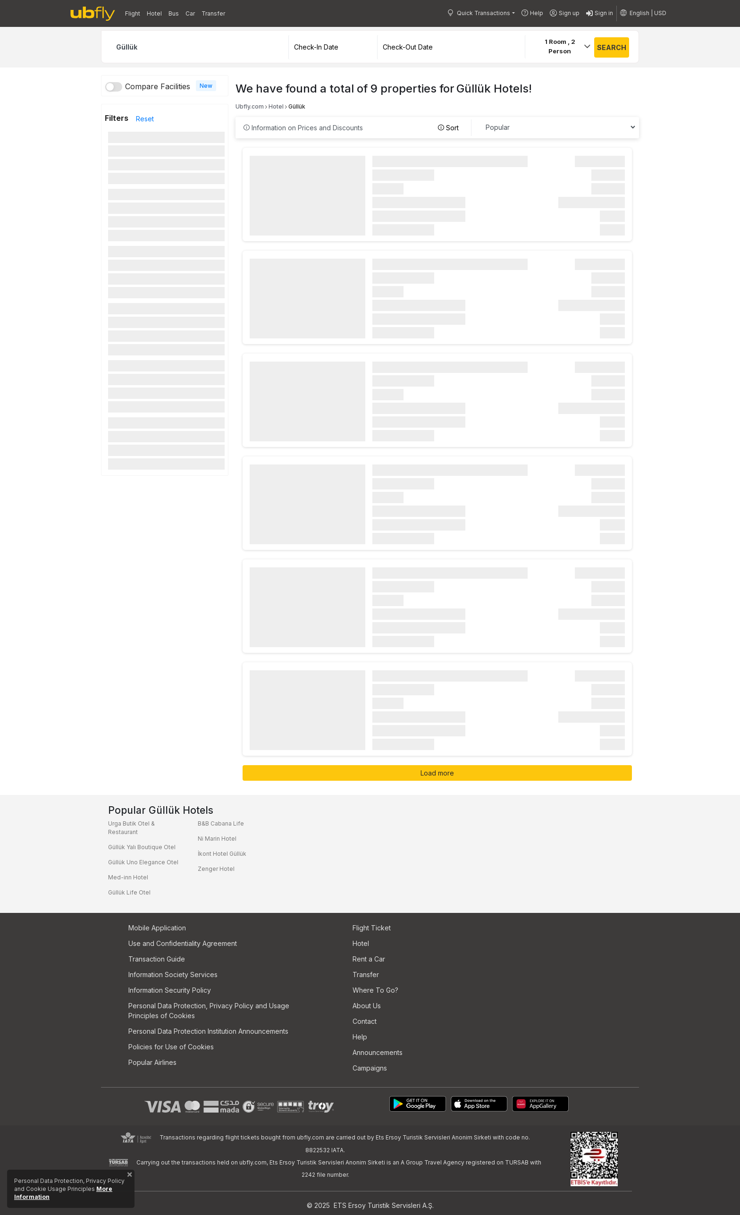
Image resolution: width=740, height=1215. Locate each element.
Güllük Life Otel (129, 892)
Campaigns (370, 1068)
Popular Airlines (152, 1062)
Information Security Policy (169, 990)
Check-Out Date (408, 47)
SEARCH (611, 47)
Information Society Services (173, 974)
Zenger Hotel (216, 868)
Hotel (154, 13)
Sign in (599, 13)
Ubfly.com (249, 106)
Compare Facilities (157, 86)
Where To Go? (375, 990)
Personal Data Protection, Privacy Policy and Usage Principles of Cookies (208, 1011)
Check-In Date (316, 47)
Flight (132, 13)
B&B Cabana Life (221, 823)
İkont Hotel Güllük (222, 853)
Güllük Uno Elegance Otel (143, 862)
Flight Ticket (372, 928)
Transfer (213, 13)
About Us (367, 1006)
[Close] (130, 1176)
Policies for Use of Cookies (171, 1047)
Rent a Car (369, 959)
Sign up (565, 13)
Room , (560, 46)
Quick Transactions (478, 13)
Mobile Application (157, 928)
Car (190, 13)
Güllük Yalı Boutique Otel (142, 847)
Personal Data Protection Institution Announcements (208, 1031)
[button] (643, 13)
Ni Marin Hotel (217, 838)
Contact (365, 1021)
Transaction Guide (156, 959)
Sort (448, 128)
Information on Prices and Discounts (303, 128)
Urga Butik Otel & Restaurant (131, 827)
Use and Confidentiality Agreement (182, 943)
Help (532, 13)
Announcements (378, 1052)
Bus (173, 13)
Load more (437, 773)
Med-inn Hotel (128, 877)
